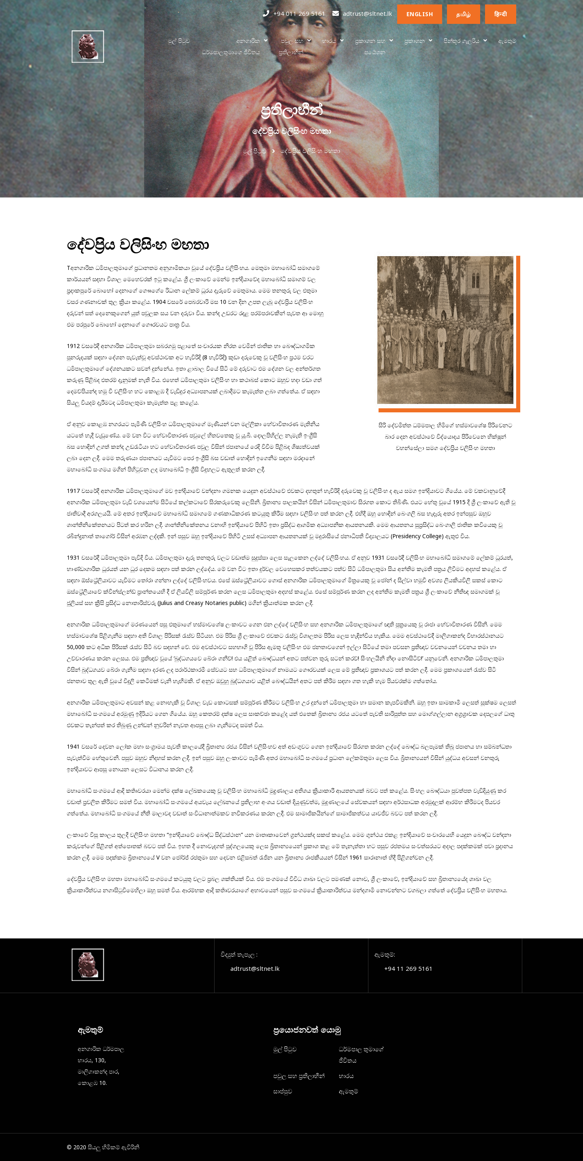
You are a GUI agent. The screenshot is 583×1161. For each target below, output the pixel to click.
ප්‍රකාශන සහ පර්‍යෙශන (370, 46)
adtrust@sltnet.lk (367, 13)
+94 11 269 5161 (408, 968)
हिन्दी (500, 14)
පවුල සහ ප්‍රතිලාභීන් (299, 1076)
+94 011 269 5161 (299, 13)
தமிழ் (463, 14)
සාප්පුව (282, 1091)
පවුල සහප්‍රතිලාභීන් (291, 46)
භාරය (329, 41)
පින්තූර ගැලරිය (461, 41)
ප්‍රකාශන (414, 41)
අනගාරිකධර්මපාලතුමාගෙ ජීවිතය (231, 46)
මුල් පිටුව (179, 41)
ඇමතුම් (507, 41)
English (419, 14)
